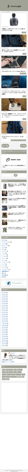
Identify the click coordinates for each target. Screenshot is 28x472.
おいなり (12, 353)
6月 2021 (4, 312)
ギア (24, 53)
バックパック (22, 140)
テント (3, 260)
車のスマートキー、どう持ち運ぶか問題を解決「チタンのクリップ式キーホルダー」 (17, 185)
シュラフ (4, 256)
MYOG (13, 140)
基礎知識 (4, 271)
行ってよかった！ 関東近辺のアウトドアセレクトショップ (17, 221)
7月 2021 (4, 310)
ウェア (23, 32)
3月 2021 (4, 318)
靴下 (3, 273)
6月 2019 (4, 345)
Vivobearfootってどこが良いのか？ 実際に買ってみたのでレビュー (17, 213)
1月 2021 (4, 321)
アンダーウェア (6, 242)
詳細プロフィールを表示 (8, 361)
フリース (4, 267)
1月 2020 (4, 336)
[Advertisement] (14, 397)
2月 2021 (4, 320)
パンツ (3, 264)
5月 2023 (4, 296)
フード (3, 266)
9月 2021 (4, 307)
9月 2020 (4, 327)
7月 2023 (4, 294)
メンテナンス (5, 269)
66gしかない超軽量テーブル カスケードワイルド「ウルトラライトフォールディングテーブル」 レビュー (14, 115)
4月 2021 (4, 316)
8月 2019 (4, 342)
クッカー (4, 251)
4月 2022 (4, 305)
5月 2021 (4, 314)
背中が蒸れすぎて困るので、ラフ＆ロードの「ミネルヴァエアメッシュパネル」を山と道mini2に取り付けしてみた (17, 193)
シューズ (4, 255)
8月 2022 (4, 299)
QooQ (16, 471)
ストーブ (4, 258)
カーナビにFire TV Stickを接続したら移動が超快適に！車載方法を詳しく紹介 (17, 207)
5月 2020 (4, 331)
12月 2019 (4, 338)
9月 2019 (4, 340)
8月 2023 (4, 292)
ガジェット (23, 73)
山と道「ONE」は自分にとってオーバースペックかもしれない (16, 228)
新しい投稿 (5, 145)
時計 (3, 276)
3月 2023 (4, 298)
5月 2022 (4, 303)
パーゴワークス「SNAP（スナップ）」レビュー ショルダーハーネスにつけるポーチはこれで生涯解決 (14, 93)
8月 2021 (4, 309)
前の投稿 (23, 145)
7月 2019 (4, 343)
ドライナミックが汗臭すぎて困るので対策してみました (17, 199)
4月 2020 (4, 332)
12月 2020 (4, 323)
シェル (3, 253)
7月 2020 (4, 329)
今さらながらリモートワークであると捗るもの (13, 71)
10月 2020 (4, 325)
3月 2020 (4, 334)
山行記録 (4, 275)
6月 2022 (4, 301)
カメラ (3, 247)
